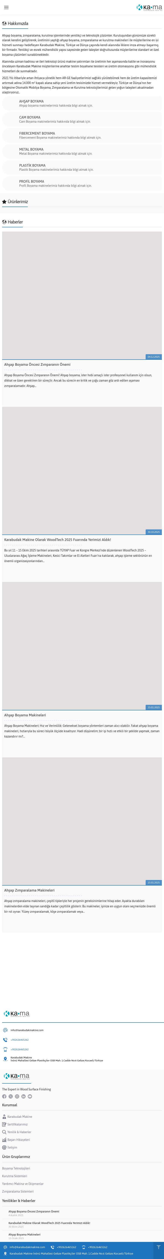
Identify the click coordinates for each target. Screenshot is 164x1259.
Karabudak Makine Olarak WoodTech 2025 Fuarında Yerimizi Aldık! (57, 540)
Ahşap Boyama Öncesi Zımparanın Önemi (37, 364)
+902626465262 (20, 1039)
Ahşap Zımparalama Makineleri (29, 890)
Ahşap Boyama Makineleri (25, 715)
